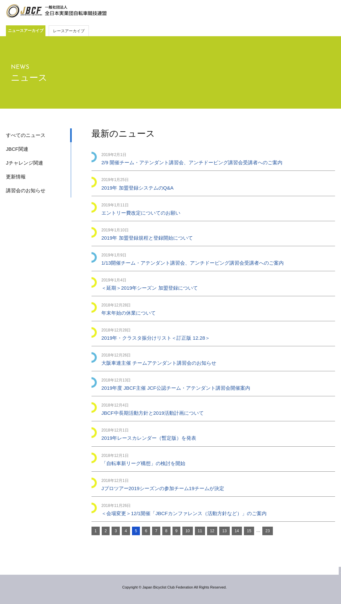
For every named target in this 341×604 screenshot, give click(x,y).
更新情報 (16, 176)
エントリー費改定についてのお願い (140, 213)
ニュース (29, 78)
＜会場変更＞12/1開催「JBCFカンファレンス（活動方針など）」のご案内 (184, 513)
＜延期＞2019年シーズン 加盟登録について (149, 288)
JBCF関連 (17, 149)
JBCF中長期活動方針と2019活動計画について (152, 413)
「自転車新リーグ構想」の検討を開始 (143, 463)
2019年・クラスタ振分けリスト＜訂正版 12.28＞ (155, 338)
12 (212, 531)
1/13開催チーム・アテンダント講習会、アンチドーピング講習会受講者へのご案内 (192, 263)
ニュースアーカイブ (25, 30)
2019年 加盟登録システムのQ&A (137, 188)
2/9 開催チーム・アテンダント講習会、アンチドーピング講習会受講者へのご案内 (191, 162)
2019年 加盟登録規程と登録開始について (147, 238)
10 (187, 531)
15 (249, 531)
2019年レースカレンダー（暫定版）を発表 (148, 438)
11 (200, 531)
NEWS (20, 67)
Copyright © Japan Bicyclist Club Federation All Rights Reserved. (174, 587)
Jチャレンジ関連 (24, 163)
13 (224, 531)
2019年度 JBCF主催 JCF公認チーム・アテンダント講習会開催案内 (175, 388)
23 (267, 531)
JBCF (56, 11)
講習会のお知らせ (25, 190)
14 (237, 531)
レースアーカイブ (69, 31)
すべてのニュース (25, 135)
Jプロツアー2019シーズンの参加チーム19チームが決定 (162, 488)
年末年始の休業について (128, 313)
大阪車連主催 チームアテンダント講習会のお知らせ (158, 363)
